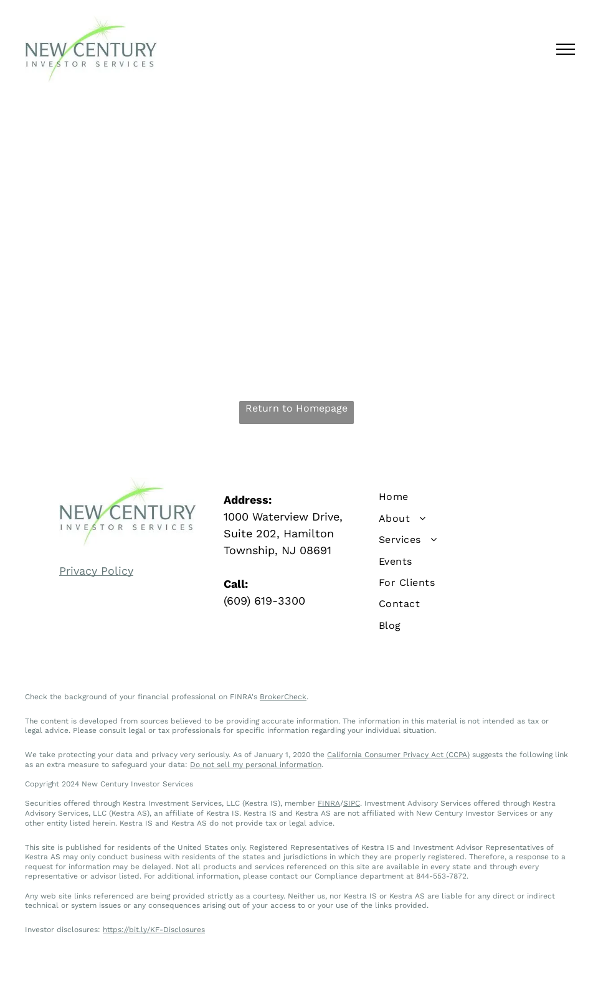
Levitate (448, 973)
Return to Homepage (296, 408)
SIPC (351, 803)
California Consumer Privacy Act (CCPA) (398, 754)
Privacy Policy (96, 570)
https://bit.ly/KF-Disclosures (154, 929)
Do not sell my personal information (255, 764)
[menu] (565, 49)
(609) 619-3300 (264, 600)
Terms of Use (342, 973)
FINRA (329, 803)
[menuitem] (461, 496)
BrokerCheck (283, 696)
